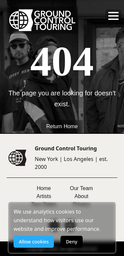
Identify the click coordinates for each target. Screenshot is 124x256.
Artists (43, 196)
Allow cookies (34, 241)
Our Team (81, 188)
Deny (71, 241)
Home (44, 188)
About (81, 196)
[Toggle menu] (113, 16)
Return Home (62, 126)
